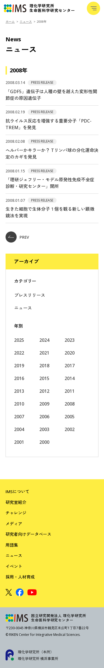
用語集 (12, 545)
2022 (19, 353)
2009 (44, 404)
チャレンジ (16, 513)
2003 (44, 429)
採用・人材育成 (20, 577)
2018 (44, 366)
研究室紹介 (16, 502)
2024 (44, 340)
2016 (19, 378)
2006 (44, 417)
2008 (70, 404)
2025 (19, 340)
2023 (70, 340)
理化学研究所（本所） (36, 651)
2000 (44, 442)
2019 (19, 366)
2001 (19, 442)
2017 (70, 366)
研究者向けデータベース (28, 534)
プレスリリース (29, 295)
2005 (70, 417)
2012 (44, 391)
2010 (19, 404)
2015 (44, 378)
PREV (17, 237)
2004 (19, 429)
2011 (70, 391)
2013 (19, 391)
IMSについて (17, 491)
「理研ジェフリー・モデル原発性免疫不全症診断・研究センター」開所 (50, 183)
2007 (19, 417)
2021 (44, 353)
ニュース (26, 21)
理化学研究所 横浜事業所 (38, 658)
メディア (14, 523)
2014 (70, 378)
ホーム (10, 21)
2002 (70, 429)
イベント (14, 566)
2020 (70, 353)
